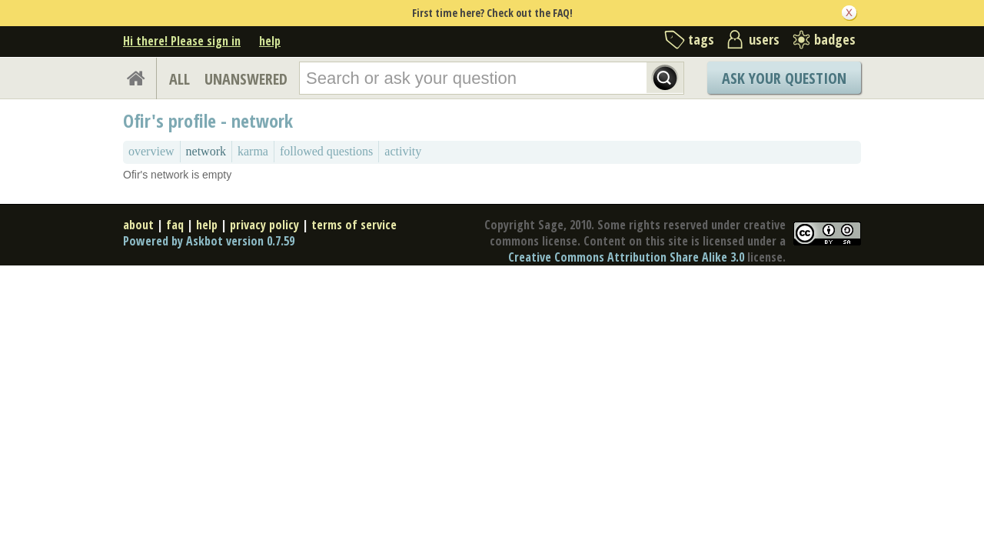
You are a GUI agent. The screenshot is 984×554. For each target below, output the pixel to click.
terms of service (354, 224)
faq (175, 224)
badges (835, 39)
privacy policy (264, 224)
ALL (179, 78)
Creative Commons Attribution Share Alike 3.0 (626, 257)
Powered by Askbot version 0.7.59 (208, 240)
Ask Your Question (784, 78)
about (138, 224)
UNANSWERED (246, 78)
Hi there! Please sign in (182, 40)
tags (701, 39)
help (270, 40)
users (764, 39)
